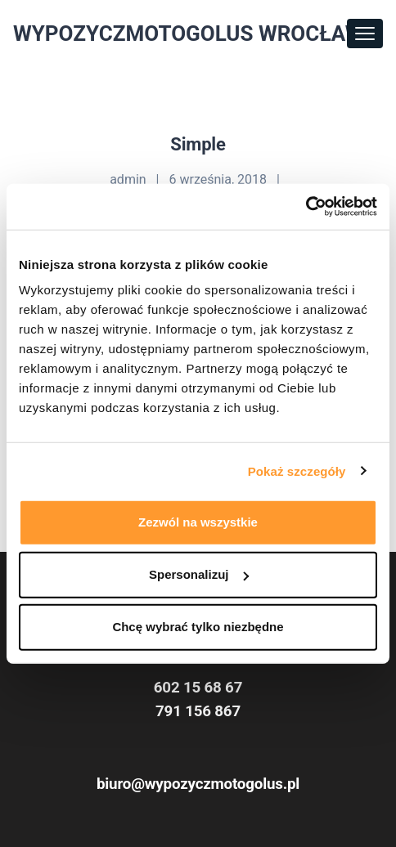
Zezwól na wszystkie (198, 522)
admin (128, 179)
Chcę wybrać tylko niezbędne (197, 627)
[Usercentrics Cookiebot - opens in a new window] (305, 206)
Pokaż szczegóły (297, 470)
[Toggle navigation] (365, 33)
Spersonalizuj (199, 574)
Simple (197, 144)
